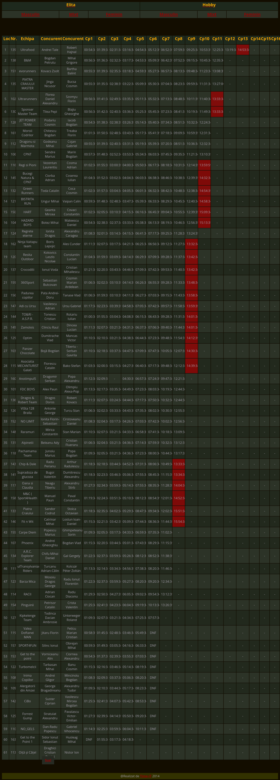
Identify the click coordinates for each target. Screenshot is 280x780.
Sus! (48, 760)
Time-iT (146, 776)
